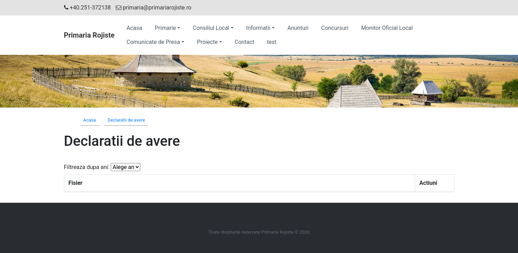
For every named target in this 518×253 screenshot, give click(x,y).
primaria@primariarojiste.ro (153, 7)
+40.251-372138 (91, 7)
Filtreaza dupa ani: (87, 167)
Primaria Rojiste (89, 35)
